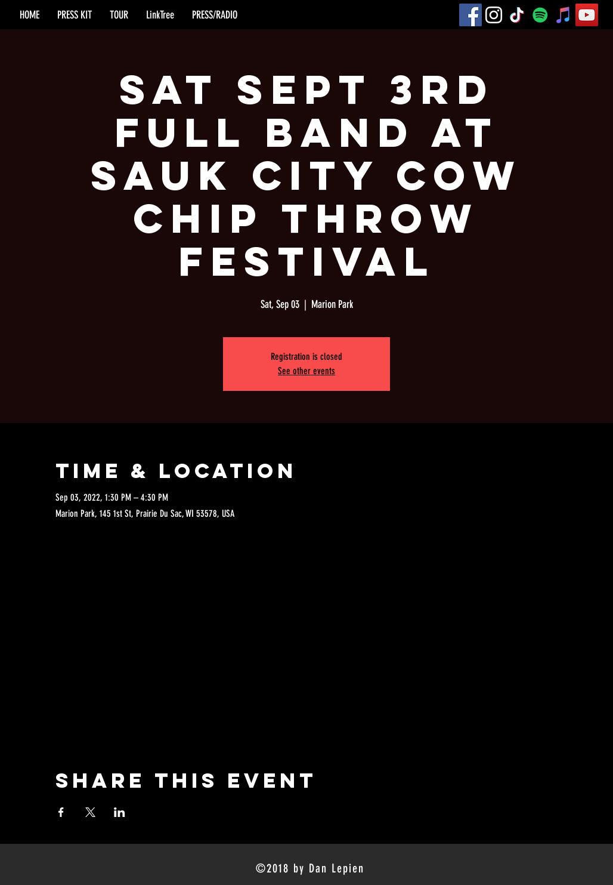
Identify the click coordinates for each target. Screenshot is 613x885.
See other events (306, 371)
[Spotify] (540, 15)
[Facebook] (470, 15)
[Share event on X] (90, 812)
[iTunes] (563, 15)
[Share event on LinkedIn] (119, 812)
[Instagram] (493, 15)
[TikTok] (517, 15)
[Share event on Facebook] (61, 812)
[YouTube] (586, 15)
